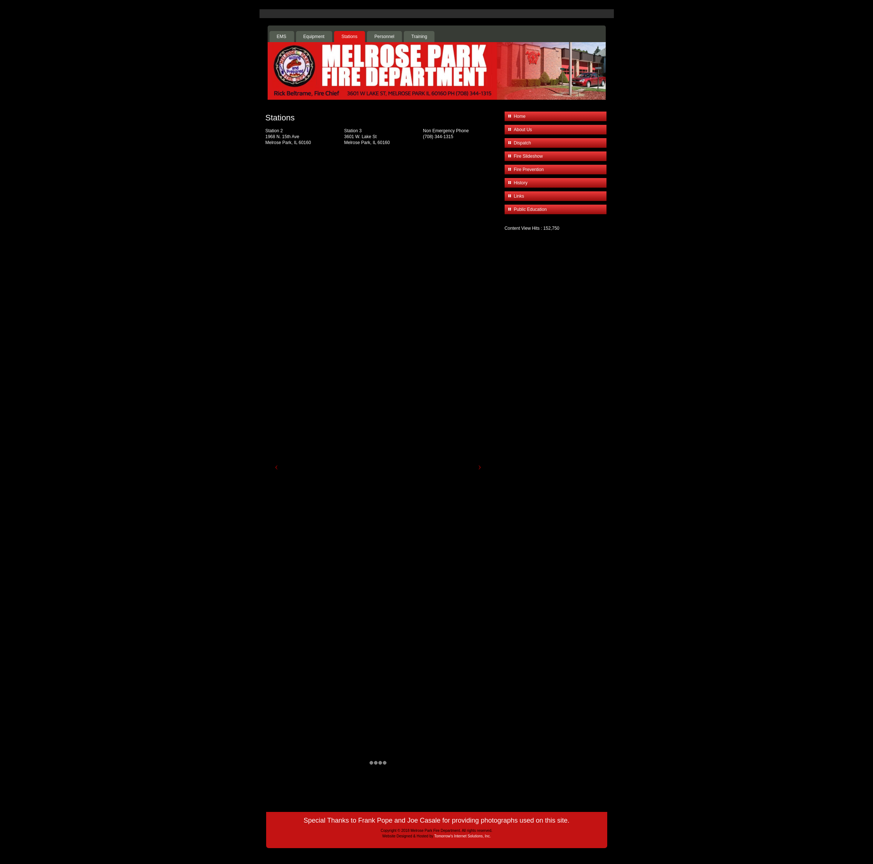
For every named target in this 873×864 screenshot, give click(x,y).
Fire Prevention (529, 169)
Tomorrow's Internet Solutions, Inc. (462, 836)
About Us (523, 129)
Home (520, 116)
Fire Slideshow (528, 156)
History (520, 182)
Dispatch (522, 143)
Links (519, 196)
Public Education (530, 209)
